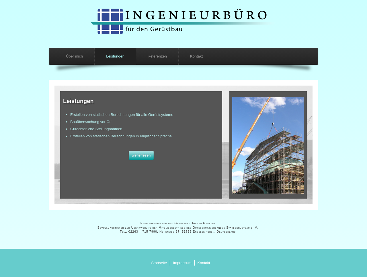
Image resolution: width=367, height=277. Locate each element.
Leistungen (115, 56)
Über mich (74, 56)
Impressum (182, 263)
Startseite (159, 263)
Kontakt (196, 56)
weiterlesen (141, 155)
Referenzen (157, 56)
